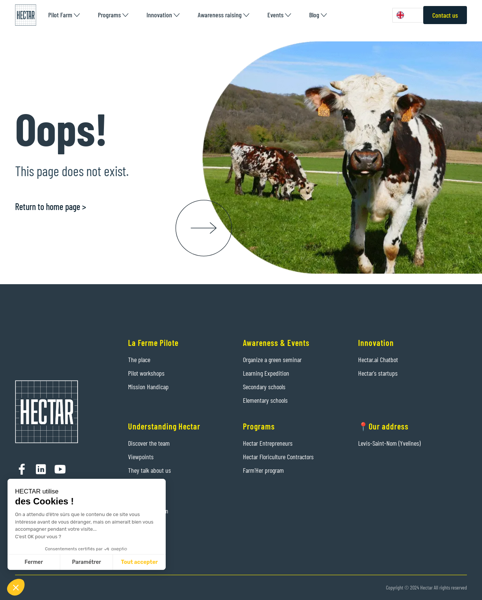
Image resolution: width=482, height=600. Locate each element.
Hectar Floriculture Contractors (278, 456)
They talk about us (149, 470)
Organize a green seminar (272, 359)
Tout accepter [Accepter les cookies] (139, 562)
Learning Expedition (266, 373)
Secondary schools (264, 386)
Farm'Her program (263, 470)
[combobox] (407, 15)
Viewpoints (141, 456)
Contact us (445, 15)
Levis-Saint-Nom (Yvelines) (389, 443)
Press (134, 497)
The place (139, 359)
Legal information (148, 511)
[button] (64, 15)
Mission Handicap (148, 386)
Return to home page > (50, 206)
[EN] (408, 15)
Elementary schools (265, 400)
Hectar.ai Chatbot (378, 359)
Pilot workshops (146, 373)
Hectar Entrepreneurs (268, 443)
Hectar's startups (378, 373)
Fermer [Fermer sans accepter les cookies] (33, 562)
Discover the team (149, 443)
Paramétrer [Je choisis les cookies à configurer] (86, 562)
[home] (25, 15)
